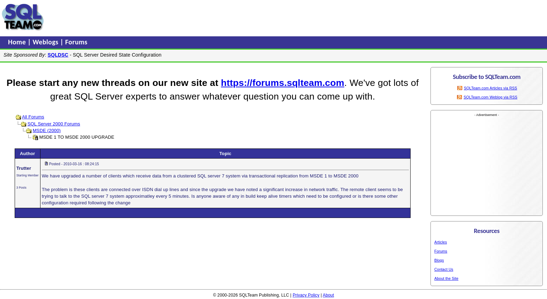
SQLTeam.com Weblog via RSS (490, 97)
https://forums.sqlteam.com (282, 83)
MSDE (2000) (47, 130)
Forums (76, 42)
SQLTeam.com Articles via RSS (490, 88)
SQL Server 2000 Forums (54, 123)
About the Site (446, 278)
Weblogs (46, 42)
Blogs (439, 260)
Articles (440, 242)
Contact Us (443, 269)
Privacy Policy (306, 295)
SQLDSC (58, 55)
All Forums (33, 116)
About (328, 295)
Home (18, 42)
